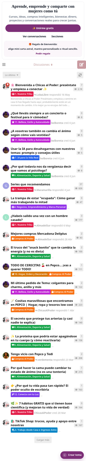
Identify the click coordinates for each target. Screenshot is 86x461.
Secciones (57, 36)
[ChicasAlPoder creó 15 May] (6, 199)
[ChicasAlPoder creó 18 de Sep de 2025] (6, 86)
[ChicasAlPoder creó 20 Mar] (6, 405)
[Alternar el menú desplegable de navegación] (43, 64)
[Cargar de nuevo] (80, 75)
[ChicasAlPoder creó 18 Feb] (6, 369)
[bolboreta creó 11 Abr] (6, 284)
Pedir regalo (43, 53)
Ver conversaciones (34, 36)
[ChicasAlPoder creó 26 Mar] (6, 320)
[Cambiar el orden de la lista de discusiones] (12, 75)
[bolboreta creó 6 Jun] (6, 114)
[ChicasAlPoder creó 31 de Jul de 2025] (6, 302)
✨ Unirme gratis (43, 28)
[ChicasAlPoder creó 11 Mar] (6, 422)
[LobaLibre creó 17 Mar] (6, 217)
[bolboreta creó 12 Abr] (6, 266)
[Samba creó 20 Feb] (6, 355)
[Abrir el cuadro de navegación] (3, 64)
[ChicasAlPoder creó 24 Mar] (6, 337)
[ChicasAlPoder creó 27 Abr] (6, 235)
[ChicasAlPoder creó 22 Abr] (6, 249)
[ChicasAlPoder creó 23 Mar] (6, 387)
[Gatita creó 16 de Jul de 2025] (6, 185)
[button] (72, 455)
